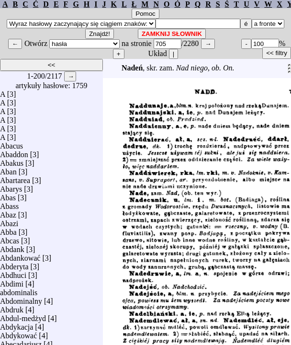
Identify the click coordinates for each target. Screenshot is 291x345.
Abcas (9, 238)
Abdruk (11, 307)
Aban (8, 169)
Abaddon (14, 152)
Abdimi (11, 281)
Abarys (11, 187)
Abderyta (14, 264)
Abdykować (18, 333)
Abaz (8, 212)
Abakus (11, 161)
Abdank (12, 247)
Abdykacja (16, 325)
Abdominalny (21, 299)
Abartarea (15, 178)
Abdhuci (13, 273)
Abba (8, 230)
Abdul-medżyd (23, 316)
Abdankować (20, 256)
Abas (8, 195)
